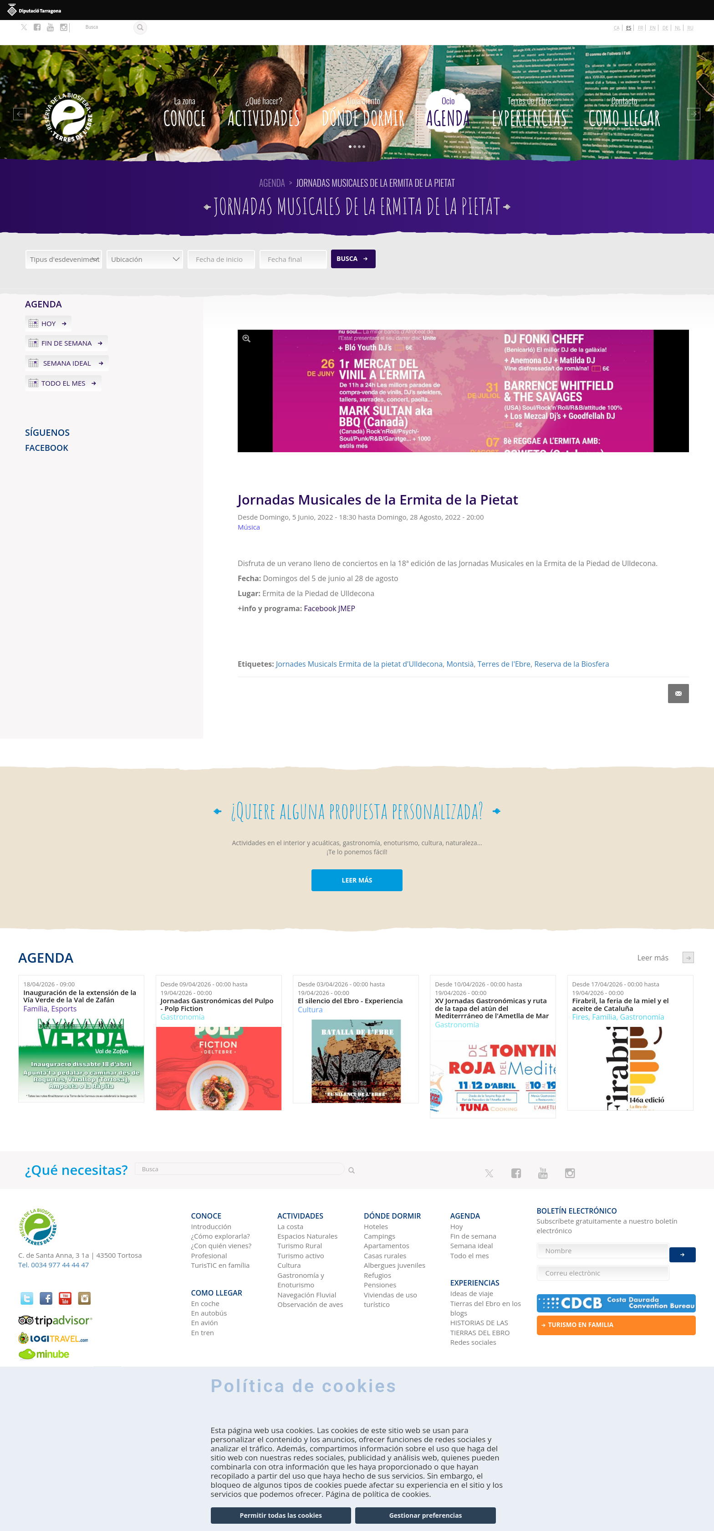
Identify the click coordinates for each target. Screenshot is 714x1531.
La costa (290, 1196)
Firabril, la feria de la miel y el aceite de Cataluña (620, 979)
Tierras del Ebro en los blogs (485, 1272)
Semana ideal (67, 338)
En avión (204, 1287)
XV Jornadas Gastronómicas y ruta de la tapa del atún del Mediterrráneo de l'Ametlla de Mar (492, 983)
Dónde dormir (362, 84)
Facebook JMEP (329, 583)
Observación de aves (310, 1274)
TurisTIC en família (220, 1235)
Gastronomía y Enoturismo (300, 1249)
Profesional (209, 1225)
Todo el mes (63, 358)
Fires (580, 992)
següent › (688, 933)
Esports (63, 984)
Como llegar (624, 84)
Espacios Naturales (307, 1205)
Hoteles (376, 1196)
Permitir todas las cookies (281, 1515)
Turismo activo (300, 1225)
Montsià (460, 639)
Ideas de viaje (472, 1258)
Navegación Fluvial (306, 1264)
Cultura (310, 985)
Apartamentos (386, 1215)
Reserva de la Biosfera (571, 639)
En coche (205, 1267)
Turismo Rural (299, 1215)
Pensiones (380, 1254)
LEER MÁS (357, 855)
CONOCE (184, 84)
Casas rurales (385, 1225)
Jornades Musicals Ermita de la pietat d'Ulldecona (359, 639)
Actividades (264, 84)
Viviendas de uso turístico (390, 1269)
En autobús (209, 1277)
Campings (379, 1205)
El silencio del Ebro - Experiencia (350, 976)
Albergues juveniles (394, 1235)
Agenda (448, 84)
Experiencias (529, 84)
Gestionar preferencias (425, 1515)
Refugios (377, 1245)
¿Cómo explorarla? (220, 1205)
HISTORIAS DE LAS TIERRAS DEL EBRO (480, 1292)
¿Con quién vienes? (221, 1215)
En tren (202, 1296)
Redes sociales (473, 1307)
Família (35, 984)
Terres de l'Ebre (504, 639)
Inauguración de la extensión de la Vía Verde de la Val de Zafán (79, 971)
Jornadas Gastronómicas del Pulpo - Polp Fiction (217, 979)
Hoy (48, 298)
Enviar (682, 1247)
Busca (347, 233)
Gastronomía (183, 992)
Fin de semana (66, 318)
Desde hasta (204, 963)
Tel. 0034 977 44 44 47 (53, 1240)
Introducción (211, 1196)
